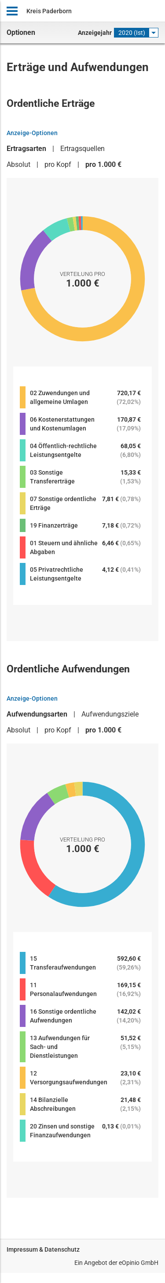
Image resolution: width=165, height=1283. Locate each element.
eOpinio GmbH (138, 1262)
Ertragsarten (26, 148)
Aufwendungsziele (110, 714)
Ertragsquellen (82, 148)
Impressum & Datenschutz (43, 1249)
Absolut (18, 164)
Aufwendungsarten (37, 714)
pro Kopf (57, 164)
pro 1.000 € (103, 164)
